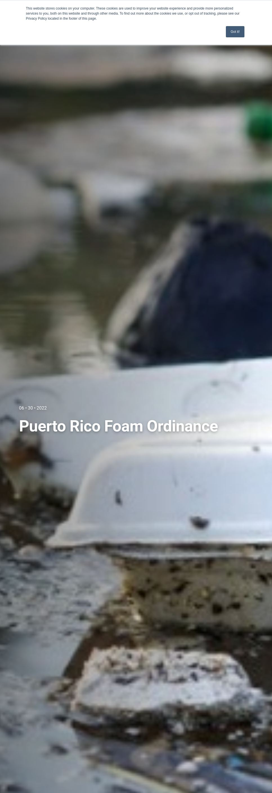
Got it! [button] (235, 32)
